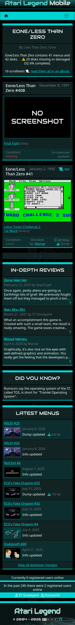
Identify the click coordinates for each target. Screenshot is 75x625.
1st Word (10, 231)
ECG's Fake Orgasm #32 (22, 483)
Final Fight (12, 143)
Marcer (40, 244)
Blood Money (15, 339)
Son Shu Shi (14, 310)
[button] (63, 169)
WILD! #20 (12, 423)
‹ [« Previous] (34, 256)
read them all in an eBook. (50, 71)
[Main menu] (66, 16)
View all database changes (37, 565)
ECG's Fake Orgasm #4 (21, 524)
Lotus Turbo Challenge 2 (22, 227)
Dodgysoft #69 (15, 544)
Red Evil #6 (12, 463)
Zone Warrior (15, 280)
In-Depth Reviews (37, 270)
